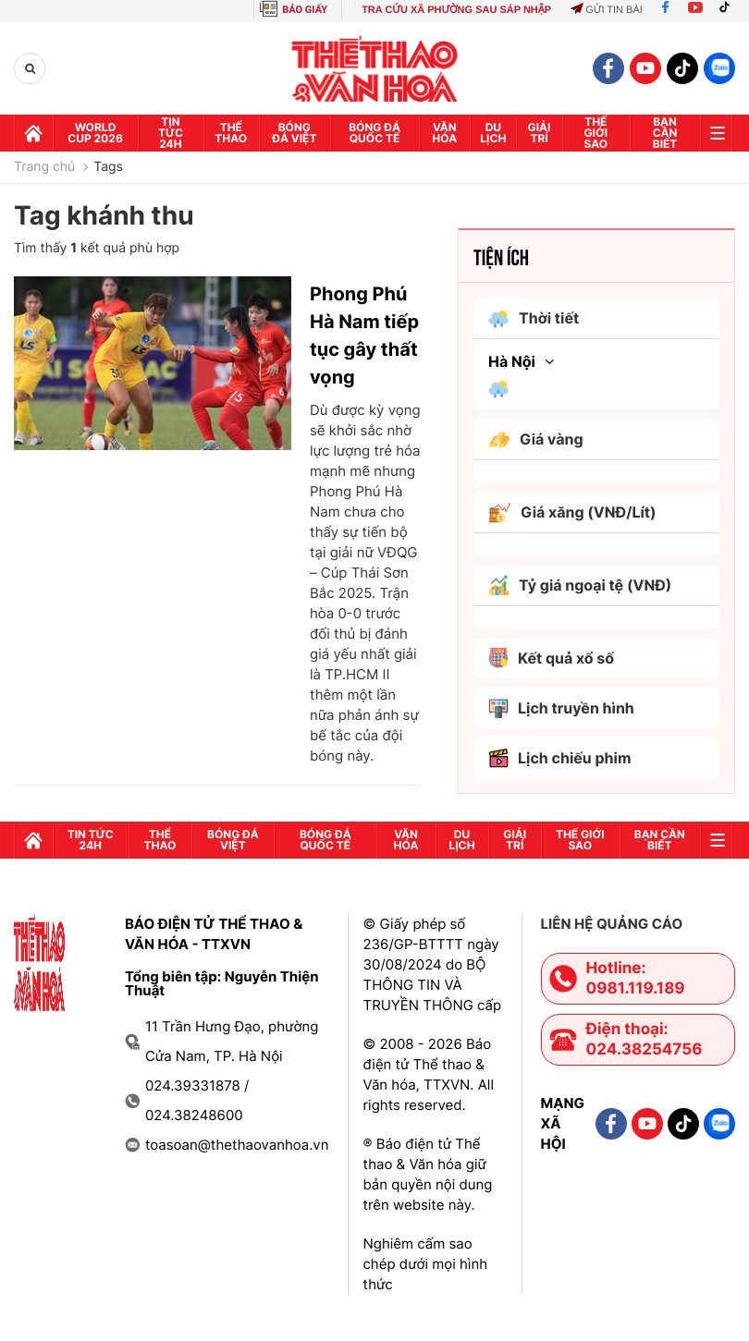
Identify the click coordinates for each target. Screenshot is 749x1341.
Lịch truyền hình (561, 708)
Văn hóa (444, 132)
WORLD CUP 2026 (95, 132)
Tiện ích (501, 256)
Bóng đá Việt (294, 132)
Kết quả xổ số (551, 658)
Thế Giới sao (595, 133)
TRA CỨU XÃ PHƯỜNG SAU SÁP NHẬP (456, 10)
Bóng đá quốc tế (374, 132)
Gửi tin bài (607, 10)
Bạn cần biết (665, 133)
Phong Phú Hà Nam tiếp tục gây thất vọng (364, 335)
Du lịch (493, 132)
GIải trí (539, 132)
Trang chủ (44, 167)
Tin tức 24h (170, 133)
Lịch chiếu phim (560, 758)
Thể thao (231, 132)
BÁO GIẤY (304, 10)
